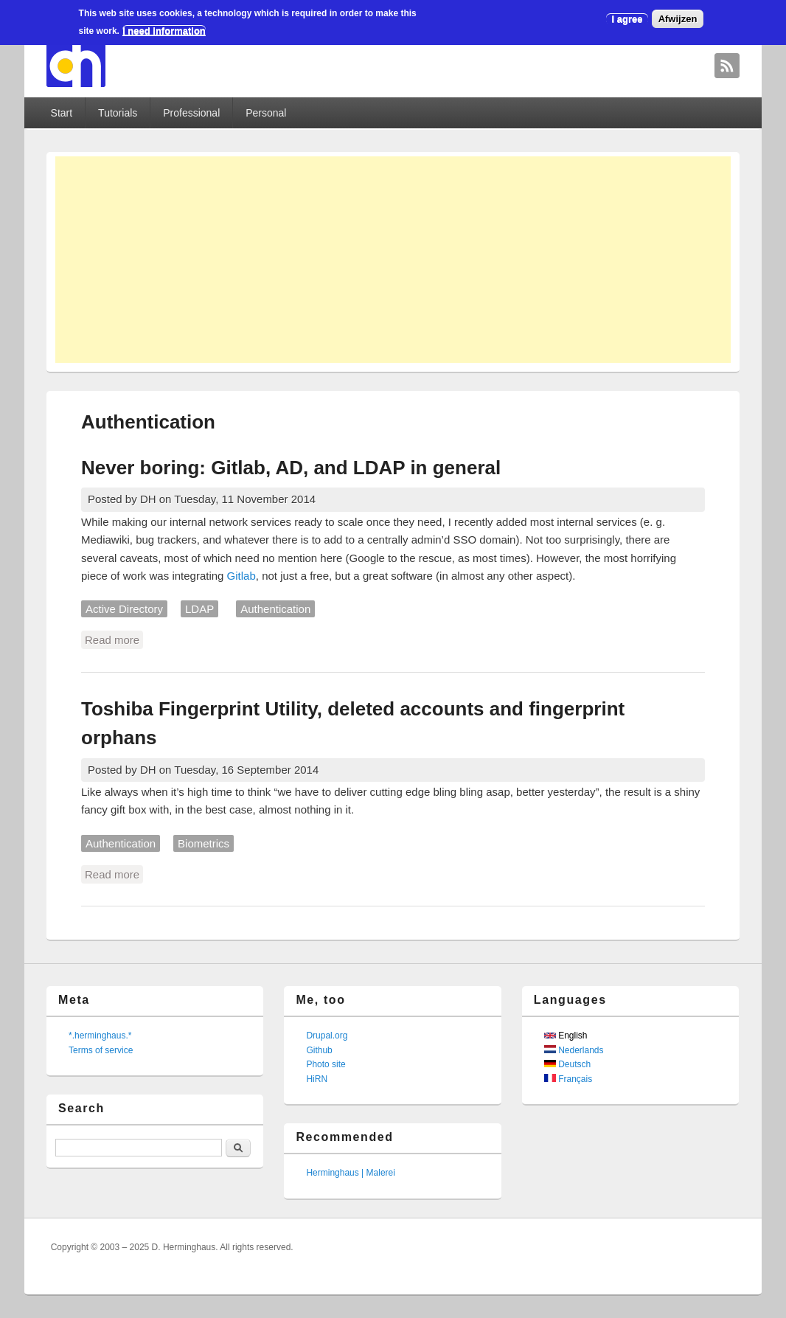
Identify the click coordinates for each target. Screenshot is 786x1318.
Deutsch (567, 1064)
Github (319, 1050)
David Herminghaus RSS (727, 65)
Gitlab (241, 575)
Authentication (275, 609)
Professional (191, 113)
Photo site (325, 1064)
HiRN (316, 1079)
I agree (627, 18)
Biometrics (203, 843)
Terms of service (101, 1050)
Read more (114, 638)
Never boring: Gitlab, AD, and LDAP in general (291, 468)
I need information (164, 30)
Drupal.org (326, 1035)
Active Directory (124, 609)
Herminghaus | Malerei (350, 1173)
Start (62, 113)
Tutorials (117, 113)
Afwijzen (678, 18)
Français (568, 1079)
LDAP (199, 609)
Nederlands (574, 1050)
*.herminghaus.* (100, 1035)
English (566, 1035)
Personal (266, 113)
